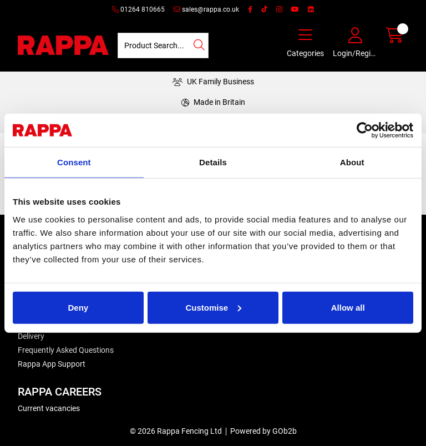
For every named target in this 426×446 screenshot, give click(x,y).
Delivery (31, 336)
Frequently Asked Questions (66, 350)
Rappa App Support (51, 363)
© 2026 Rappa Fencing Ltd (176, 431)
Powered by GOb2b (263, 431)
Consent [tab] (74, 162)
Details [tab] (213, 162)
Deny (78, 307)
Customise (213, 307)
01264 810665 (138, 9)
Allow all (348, 307)
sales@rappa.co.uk (206, 9)
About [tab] (352, 162)
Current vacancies (49, 408)
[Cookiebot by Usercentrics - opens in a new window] (364, 130)
